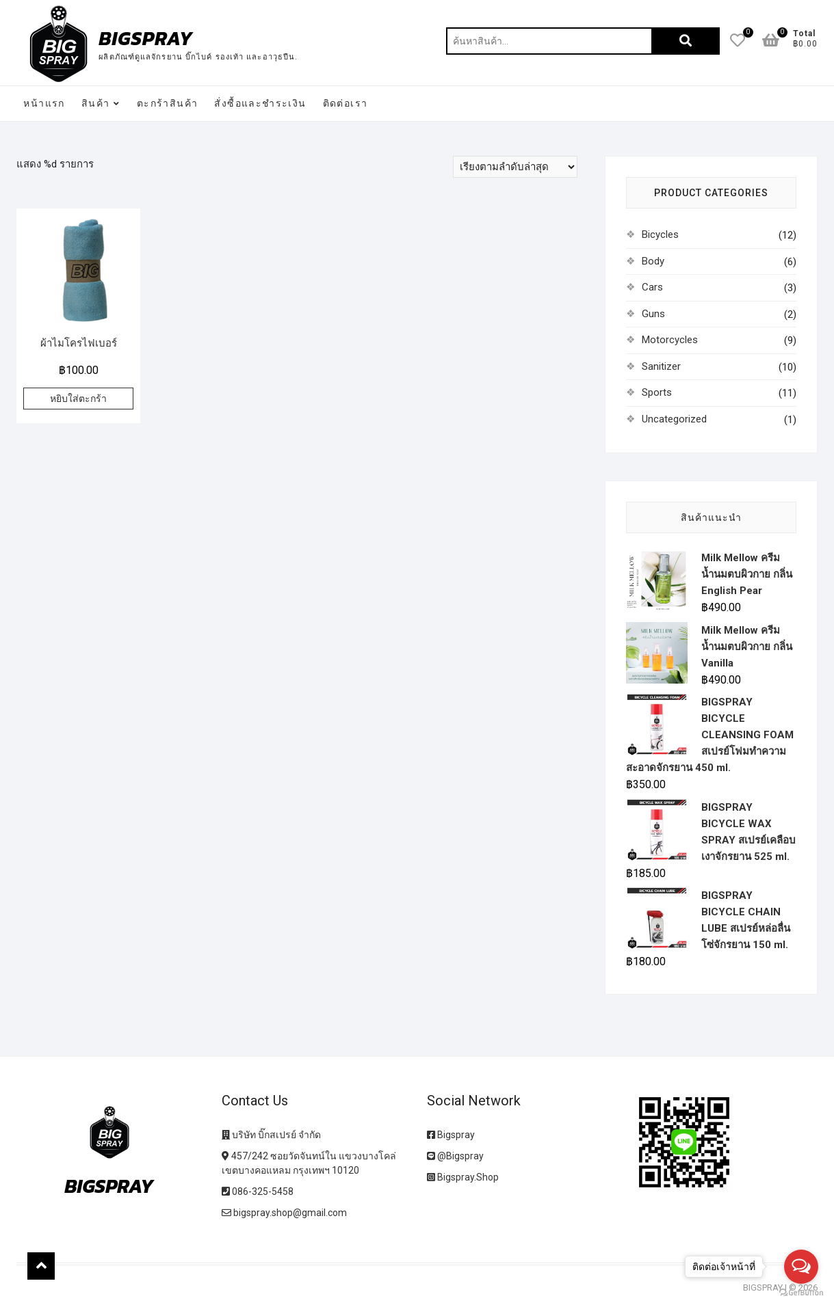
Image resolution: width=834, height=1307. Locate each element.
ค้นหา (685, 41)
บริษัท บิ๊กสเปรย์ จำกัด (271, 1134)
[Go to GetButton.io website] (801, 1293)
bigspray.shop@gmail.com (284, 1212)
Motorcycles (670, 340)
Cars (652, 287)
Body (653, 261)
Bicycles (660, 234)
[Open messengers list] (801, 1267)
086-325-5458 (258, 1191)
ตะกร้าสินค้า (167, 103)
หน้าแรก (43, 103)
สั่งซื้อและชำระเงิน (260, 103)
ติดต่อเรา (345, 103)
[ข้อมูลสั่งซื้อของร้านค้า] (515, 167)
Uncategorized (674, 419)
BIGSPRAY (146, 38)
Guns (653, 314)
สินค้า (95, 103)
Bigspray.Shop (463, 1177)
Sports (657, 392)
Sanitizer (661, 366)
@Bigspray (455, 1155)
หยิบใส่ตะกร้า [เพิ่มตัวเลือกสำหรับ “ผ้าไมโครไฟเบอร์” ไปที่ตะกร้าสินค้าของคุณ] (78, 398)
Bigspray (451, 1134)
